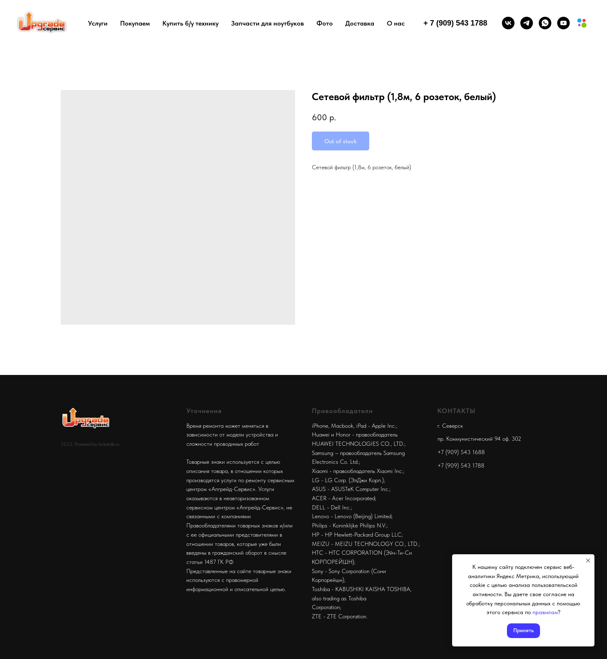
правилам (545, 612)
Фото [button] (324, 23)
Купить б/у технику (190, 23)
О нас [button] (396, 23)
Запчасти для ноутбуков (267, 23)
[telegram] (526, 23)
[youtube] (563, 23)
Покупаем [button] (135, 23)
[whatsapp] (545, 23)
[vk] (508, 23)
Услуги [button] (98, 23)
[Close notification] (588, 560)
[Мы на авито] (582, 23)
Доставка (359, 23)
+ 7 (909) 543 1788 (455, 23)
